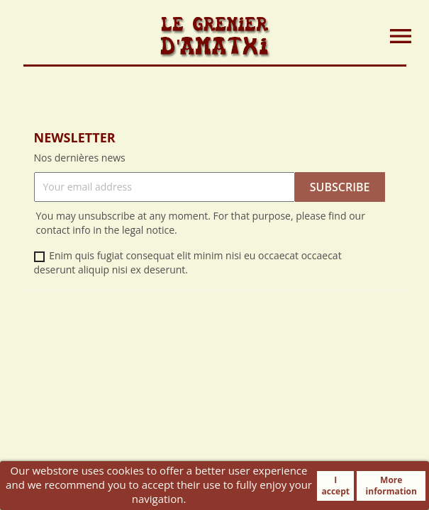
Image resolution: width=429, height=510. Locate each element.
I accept (336, 485)
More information (391, 485)
